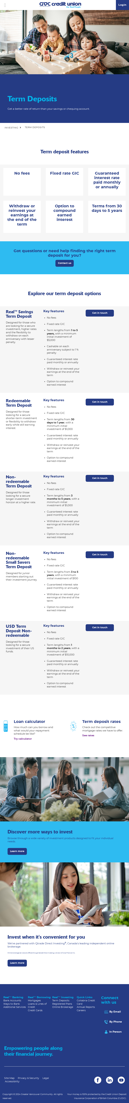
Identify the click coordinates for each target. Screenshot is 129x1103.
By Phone (113, 1021)
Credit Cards (35, 1010)
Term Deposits (60, 1000)
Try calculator (23, 739)
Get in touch (100, 313)
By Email (112, 1011)
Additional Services (14, 1007)
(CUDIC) (122, 1098)
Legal (45, 1078)
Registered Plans (62, 1004)
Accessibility (12, 1081)
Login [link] (122, 5)
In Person (113, 1031)
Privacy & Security (28, 1078)
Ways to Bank (11, 1004)
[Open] (5, 5)
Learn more (17, 851)
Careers (81, 1010)
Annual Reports (86, 1007)
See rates (88, 735)
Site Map (9, 1078)
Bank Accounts (12, 1000)
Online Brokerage (62, 1007)
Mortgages (34, 1000)
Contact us (64, 263)
